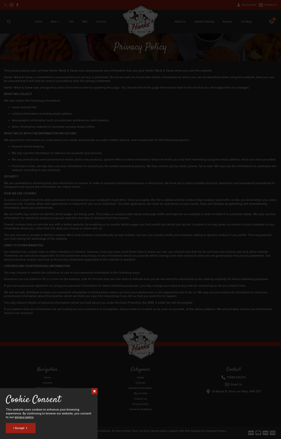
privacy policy (24, 417)
